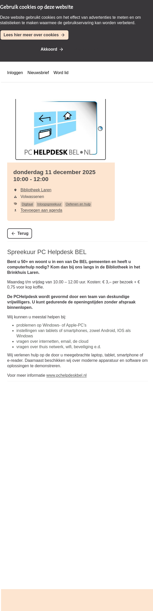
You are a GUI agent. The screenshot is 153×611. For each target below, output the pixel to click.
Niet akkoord (86, 49)
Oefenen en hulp (78, 204)
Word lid (61, 72)
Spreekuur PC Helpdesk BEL (47, 251)
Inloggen (15, 72)
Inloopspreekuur (49, 204)
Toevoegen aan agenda (41, 210)
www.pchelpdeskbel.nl (66, 375)
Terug (22, 233)
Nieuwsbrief (38, 72)
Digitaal (27, 204)
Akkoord (48, 49)
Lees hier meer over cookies (31, 35)
